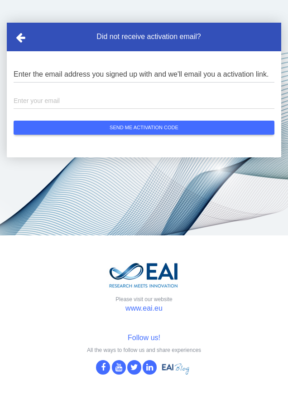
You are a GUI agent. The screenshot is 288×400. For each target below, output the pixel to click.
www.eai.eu (144, 308)
